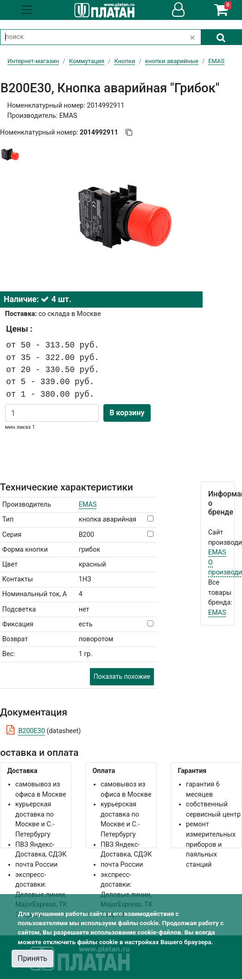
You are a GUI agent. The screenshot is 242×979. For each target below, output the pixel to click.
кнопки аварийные (171, 61)
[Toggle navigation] (27, 9)
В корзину (126, 412)
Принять (32, 958)
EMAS (88, 505)
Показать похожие (122, 676)
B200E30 (31, 731)
